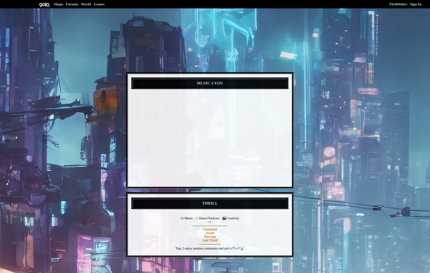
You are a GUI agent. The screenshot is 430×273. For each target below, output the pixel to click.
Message (210, 236)
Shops (58, 4)
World (86, 4)
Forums (72, 4)
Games (99, 4)
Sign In (415, 4)
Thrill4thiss (398, 4)
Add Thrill (210, 240)
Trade (210, 233)
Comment (210, 229)
